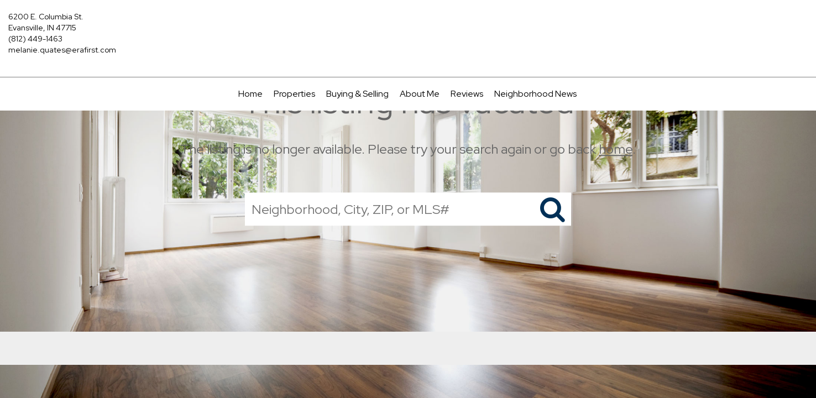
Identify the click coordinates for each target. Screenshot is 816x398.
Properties (294, 94)
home (615, 149)
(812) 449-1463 (35, 39)
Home (250, 94)
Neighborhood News (535, 94)
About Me (420, 94)
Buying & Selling (357, 94)
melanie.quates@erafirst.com (62, 50)
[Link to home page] (408, 24)
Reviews (467, 94)
